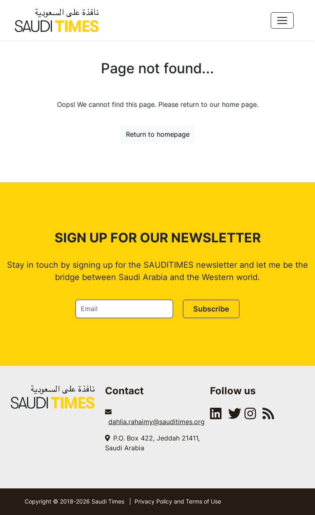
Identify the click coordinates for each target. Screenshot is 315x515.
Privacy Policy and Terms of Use (178, 501)
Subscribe (211, 309)
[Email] (124, 309)
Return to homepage (157, 134)
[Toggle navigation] (282, 20)
